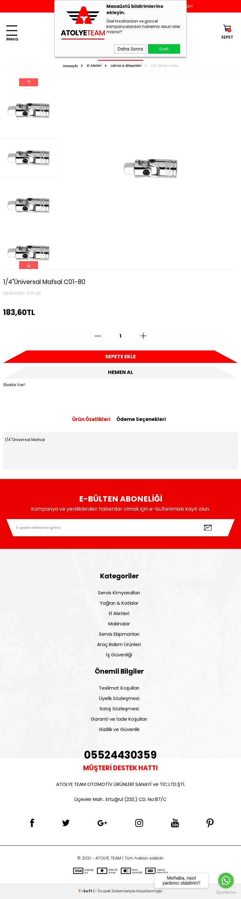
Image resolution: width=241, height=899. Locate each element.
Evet (164, 49)
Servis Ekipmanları (119, 634)
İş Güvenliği (119, 654)
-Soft (85, 891)
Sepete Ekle (120, 356)
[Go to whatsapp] (226, 880)
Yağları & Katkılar (119, 603)
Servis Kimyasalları (119, 592)
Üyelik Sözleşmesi (119, 698)
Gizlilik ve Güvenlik (119, 729)
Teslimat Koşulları (119, 688)
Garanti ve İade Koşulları (119, 719)
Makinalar (119, 623)
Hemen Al (120, 372)
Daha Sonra (130, 49)
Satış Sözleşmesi (119, 708)
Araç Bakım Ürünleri (119, 644)
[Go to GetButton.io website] (226, 893)
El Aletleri (119, 613)
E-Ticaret (101, 891)
